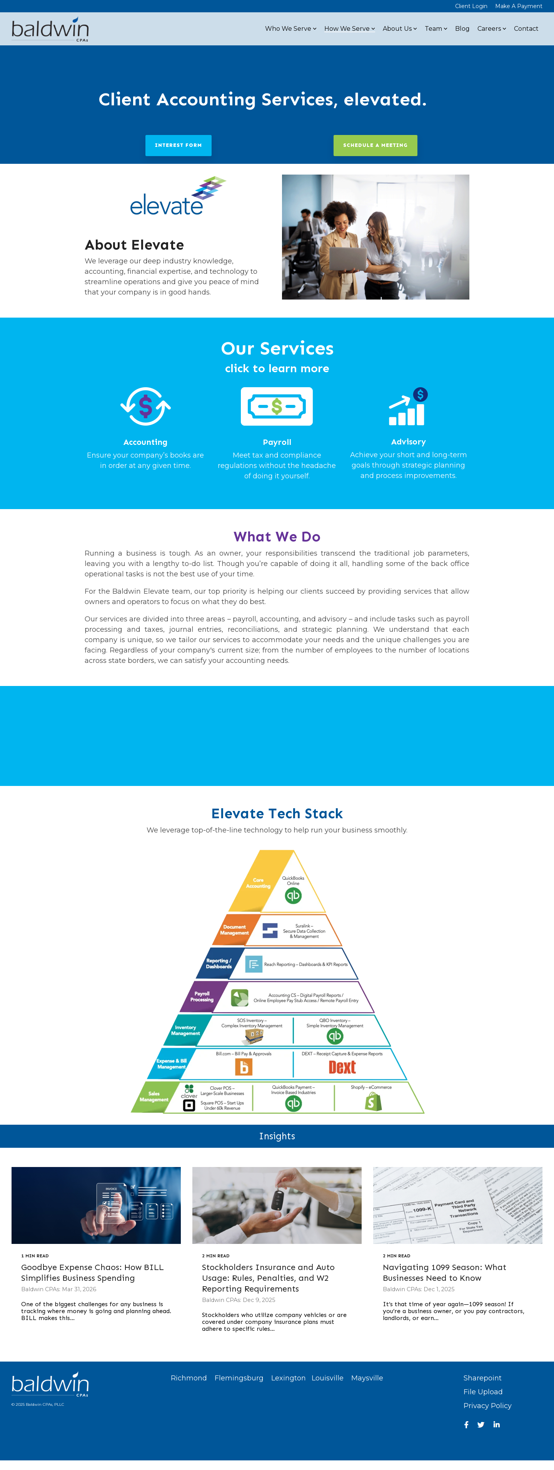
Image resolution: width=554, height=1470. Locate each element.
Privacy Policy (488, 1406)
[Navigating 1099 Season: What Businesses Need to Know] (457, 1205)
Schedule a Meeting (375, 145)
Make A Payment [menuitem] (518, 6)
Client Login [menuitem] (471, 6)
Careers (491, 28)
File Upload (483, 1392)
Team (436, 28)
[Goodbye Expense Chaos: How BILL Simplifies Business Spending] (96, 1205)
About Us (400, 28)
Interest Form (178, 145)
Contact (526, 28)
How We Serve (349, 28)
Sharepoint (483, 1378)
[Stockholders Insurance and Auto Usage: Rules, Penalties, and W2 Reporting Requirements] (277, 1205)
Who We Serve (291, 28)
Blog (462, 28)
